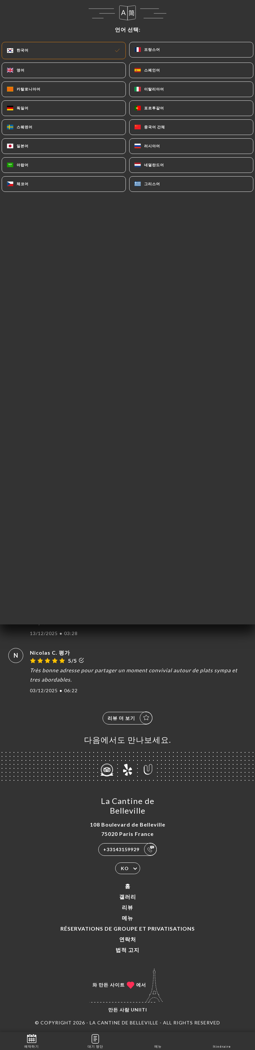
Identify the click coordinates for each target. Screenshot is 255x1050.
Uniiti (139, 1009)
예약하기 (31, 1040)
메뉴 (127, 918)
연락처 (127, 939)
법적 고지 (127, 950)
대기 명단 (95, 1040)
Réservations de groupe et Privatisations (127, 928)
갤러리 (127, 896)
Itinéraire (222, 1040)
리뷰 (127, 907)
